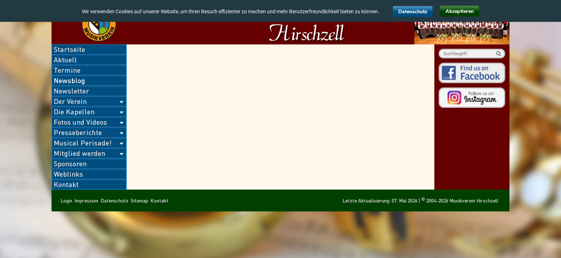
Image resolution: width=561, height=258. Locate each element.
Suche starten (498, 53)
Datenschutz (412, 11)
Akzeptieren (459, 11)
